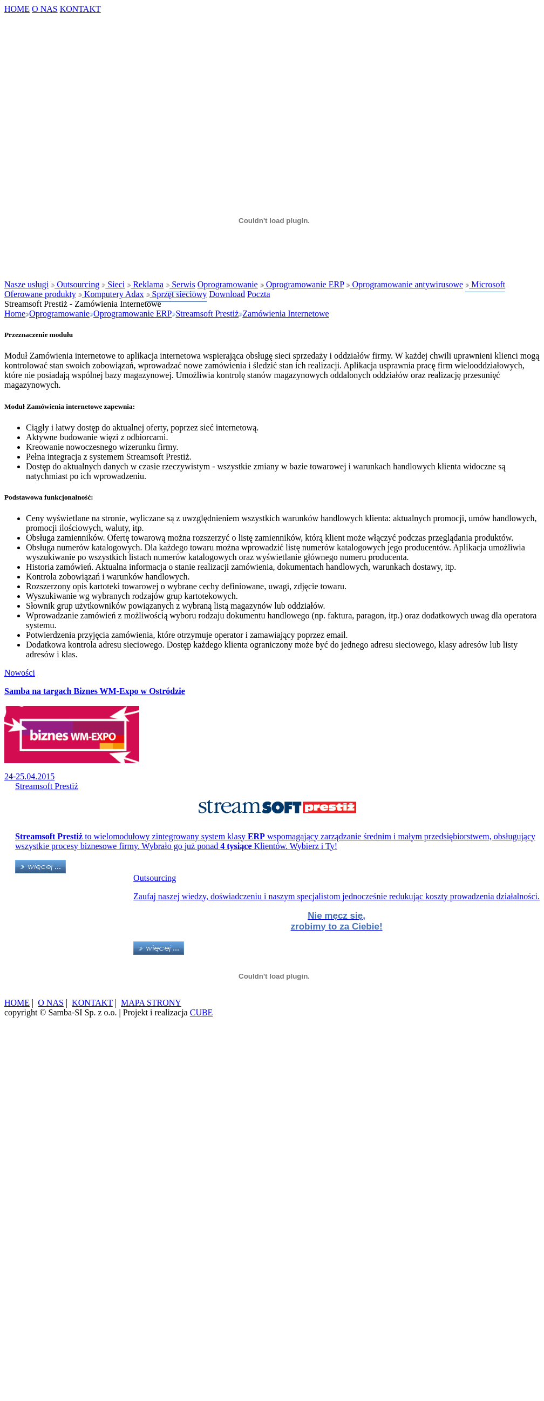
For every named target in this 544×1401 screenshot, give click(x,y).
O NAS (45, 9)
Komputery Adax (111, 294)
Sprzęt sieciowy (176, 294)
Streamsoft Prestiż (207, 313)
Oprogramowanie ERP (302, 284)
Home (14, 313)
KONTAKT (80, 9)
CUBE (201, 1012)
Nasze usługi (26, 284)
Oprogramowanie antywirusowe (404, 284)
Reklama (145, 284)
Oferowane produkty (40, 294)
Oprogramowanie (228, 284)
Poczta (258, 294)
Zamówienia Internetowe (285, 313)
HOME (17, 9)
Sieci (113, 284)
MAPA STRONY (151, 1002)
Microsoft (485, 284)
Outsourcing (75, 284)
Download (227, 294)
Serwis (180, 284)
